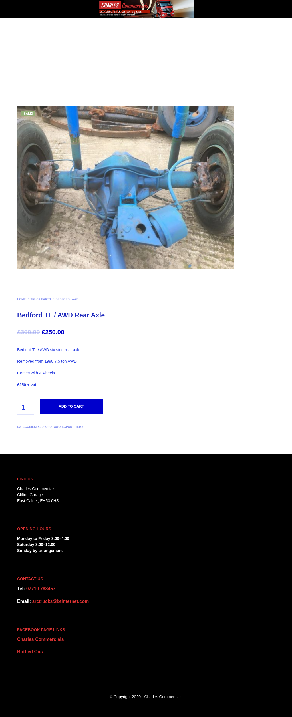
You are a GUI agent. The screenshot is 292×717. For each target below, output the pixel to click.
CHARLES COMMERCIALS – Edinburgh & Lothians (69, 10)
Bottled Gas (30, 651)
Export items (72, 426)
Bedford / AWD (67, 299)
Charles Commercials (40, 639)
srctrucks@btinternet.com (60, 601)
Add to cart (71, 406)
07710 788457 (40, 588)
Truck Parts (41, 299)
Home (21, 299)
